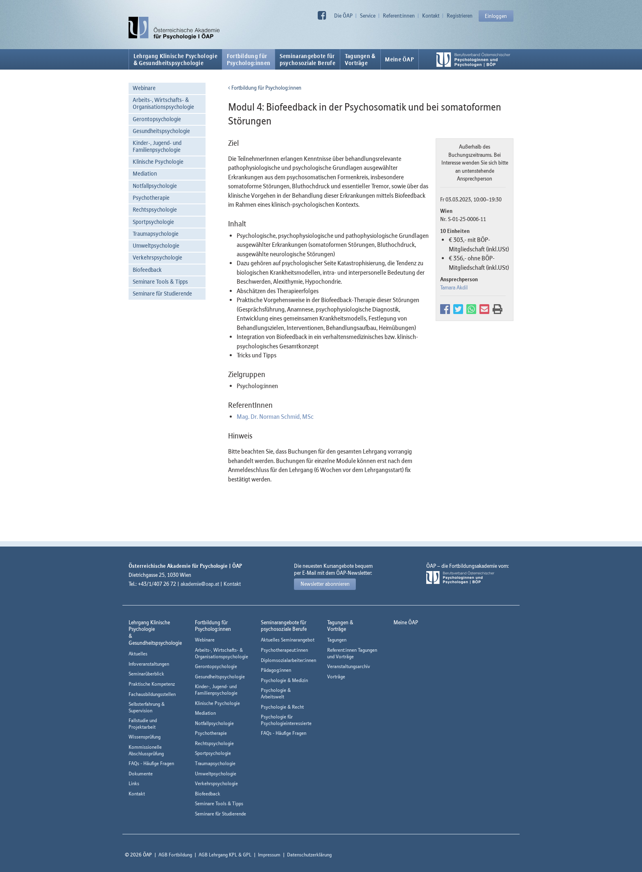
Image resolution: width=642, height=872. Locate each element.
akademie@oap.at (200, 584)
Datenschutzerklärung (309, 855)
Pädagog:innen (276, 670)
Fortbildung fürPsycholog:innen (249, 59)
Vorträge (336, 676)
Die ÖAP (343, 15)
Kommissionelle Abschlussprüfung (146, 750)
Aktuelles (138, 654)
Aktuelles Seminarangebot (287, 640)
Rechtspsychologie (155, 209)
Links (134, 783)
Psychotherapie (151, 197)
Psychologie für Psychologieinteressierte (286, 720)
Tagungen (336, 640)
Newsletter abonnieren (325, 584)
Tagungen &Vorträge (360, 59)
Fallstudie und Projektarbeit (143, 723)
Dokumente (141, 773)
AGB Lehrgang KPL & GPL (225, 855)
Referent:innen (399, 15)
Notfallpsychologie (155, 185)
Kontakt (430, 15)
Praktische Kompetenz (152, 684)
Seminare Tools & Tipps (160, 281)
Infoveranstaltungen (149, 664)
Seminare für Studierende (162, 293)
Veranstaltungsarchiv (348, 666)
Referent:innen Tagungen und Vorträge (352, 653)
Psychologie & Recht (282, 707)
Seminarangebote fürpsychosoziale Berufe (307, 59)
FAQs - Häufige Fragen (151, 763)
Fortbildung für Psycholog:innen (264, 87)
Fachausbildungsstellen (152, 694)
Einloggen (496, 16)
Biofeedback (147, 269)
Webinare (144, 87)
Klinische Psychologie (158, 161)
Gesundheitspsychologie (161, 130)
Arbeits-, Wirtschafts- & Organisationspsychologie (163, 103)
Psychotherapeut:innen (284, 650)
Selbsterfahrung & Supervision (147, 707)
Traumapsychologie (156, 233)
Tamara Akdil (454, 287)
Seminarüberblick (146, 674)
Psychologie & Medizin (284, 680)
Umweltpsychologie (156, 245)
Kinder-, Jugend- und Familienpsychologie (157, 146)
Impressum (269, 855)
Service (367, 15)
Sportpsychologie (153, 221)
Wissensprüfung (144, 737)
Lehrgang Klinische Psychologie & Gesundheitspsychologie (175, 59)
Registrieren (459, 15)
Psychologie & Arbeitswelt (276, 693)
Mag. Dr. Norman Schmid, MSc (275, 416)
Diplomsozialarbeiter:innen (288, 660)
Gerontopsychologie (157, 118)
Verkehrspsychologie (157, 257)
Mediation (145, 173)
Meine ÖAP (399, 59)
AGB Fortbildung (175, 855)
